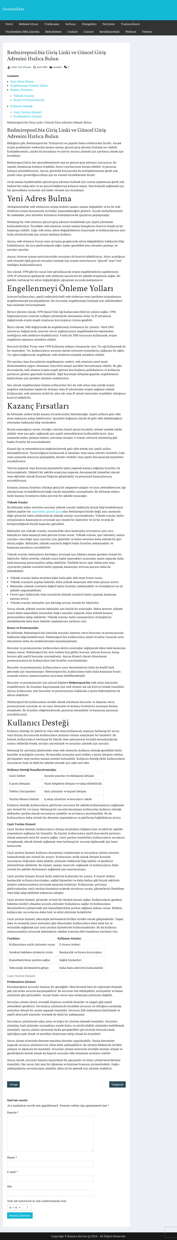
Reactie (12, 1112)
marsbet (57, 67)
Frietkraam (51, 24)
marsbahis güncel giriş (47, 511)
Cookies (72, 31)
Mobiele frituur (29, 24)
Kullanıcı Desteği (21, 106)
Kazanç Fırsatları (21, 89)
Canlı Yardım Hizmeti (27, 112)
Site (9, 1186)
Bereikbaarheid (109, 31)
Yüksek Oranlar (23, 95)
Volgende (117, 1084)
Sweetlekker (14, 9)
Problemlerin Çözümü (27, 116)
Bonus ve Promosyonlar (29, 100)
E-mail (12, 1172)
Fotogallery (89, 24)
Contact (88, 31)
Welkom (130, 31)
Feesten (147, 31)
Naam (12, 1157)
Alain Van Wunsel (21, 67)
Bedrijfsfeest (53, 31)
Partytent (109, 24)
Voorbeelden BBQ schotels (22, 31)
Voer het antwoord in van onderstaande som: (37, 1201)
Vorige (13, 1084)
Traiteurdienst (130, 24)
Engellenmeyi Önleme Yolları (29, 85)
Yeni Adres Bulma (22, 81)
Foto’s (9, 24)
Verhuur (70, 24)
